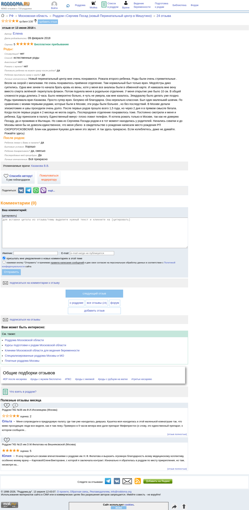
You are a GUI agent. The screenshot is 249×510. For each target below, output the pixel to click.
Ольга (7, 421)
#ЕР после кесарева (15, 379)
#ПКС (68, 379)
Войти (54, 8)
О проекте (63, 491)
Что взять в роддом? (19, 391)
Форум (194, 5)
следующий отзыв (94, 293)
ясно (119, 507)
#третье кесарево (141, 379)
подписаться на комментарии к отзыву (31, 282)
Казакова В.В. (40, 165)
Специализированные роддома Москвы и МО (34, 355)
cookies (129, 504)
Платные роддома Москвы (22, 360)
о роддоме (76, 302)
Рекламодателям (100, 491)
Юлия (6, 456)
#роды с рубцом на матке (113, 379)
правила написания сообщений (67, 262)
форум (114, 302)
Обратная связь (79, 491)
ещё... (51, 190)
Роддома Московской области (24, 340)
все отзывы (97, 302)
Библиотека (179, 5)
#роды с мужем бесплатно (45, 379)
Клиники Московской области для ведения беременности (42, 350)
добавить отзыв (94, 310)
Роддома (80, 5)
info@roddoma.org (121, 491)
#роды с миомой (84, 379)
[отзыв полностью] (177, 434)
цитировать (9, 215)
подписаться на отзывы (21, 319)
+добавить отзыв (48, 21)
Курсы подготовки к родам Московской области (35, 345)
